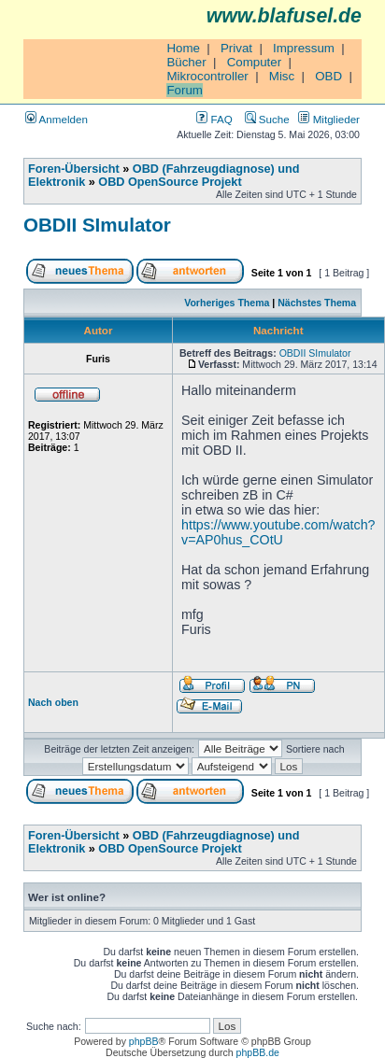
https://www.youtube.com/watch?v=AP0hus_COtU (278, 532)
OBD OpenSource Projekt (169, 182)
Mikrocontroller (207, 76)
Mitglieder (329, 119)
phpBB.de (257, 1052)
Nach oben (53, 702)
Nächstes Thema (317, 302)
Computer (254, 62)
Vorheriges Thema (226, 302)
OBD (328, 76)
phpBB (144, 1041)
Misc (281, 76)
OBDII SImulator (97, 224)
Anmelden (56, 119)
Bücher (186, 62)
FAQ (214, 119)
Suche (267, 119)
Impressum (304, 48)
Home (183, 48)
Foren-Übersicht (74, 169)
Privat (236, 48)
